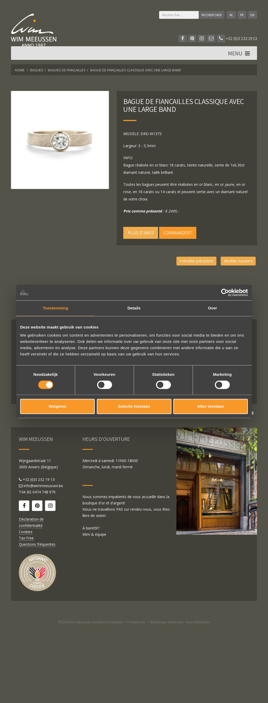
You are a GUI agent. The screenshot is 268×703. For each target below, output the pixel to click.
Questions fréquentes (37, 619)
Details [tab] (134, 308)
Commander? (178, 233)
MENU (239, 55)
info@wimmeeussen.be (43, 560)
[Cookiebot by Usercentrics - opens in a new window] (225, 292)
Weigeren (57, 406)
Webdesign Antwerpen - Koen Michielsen (180, 697)
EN (252, 15)
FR (241, 15)
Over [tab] (212, 308)
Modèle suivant (238, 260)
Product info (136, 697)
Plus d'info (141, 233)
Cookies (25, 606)
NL (231, 15)
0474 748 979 (43, 566)
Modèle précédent (196, 260)
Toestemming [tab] (55, 308)
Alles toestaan (210, 406)
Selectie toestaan (134, 406)
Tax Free (26, 612)
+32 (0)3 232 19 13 (237, 38)
